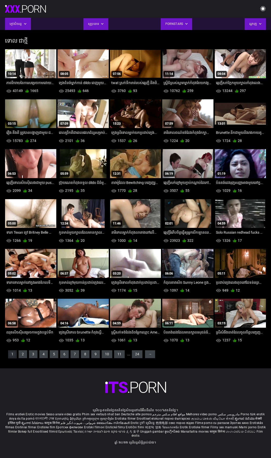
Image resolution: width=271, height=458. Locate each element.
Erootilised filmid (45, 431)
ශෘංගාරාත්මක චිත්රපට (241, 431)
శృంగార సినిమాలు (32, 423)
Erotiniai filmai (26, 427)
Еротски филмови (70, 427)
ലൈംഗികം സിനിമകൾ (114, 423)
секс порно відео (181, 423)
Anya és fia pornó (21, 418)
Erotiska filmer (126, 418)
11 (119, 354)
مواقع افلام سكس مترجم (168, 414)
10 (107, 354)
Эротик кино (240, 423)
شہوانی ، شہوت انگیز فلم (78, 423)
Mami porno (248, 427)
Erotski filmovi (94, 427)
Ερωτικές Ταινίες (71, 431)
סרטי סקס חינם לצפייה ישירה (104, 431)
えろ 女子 (132, 431)
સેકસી (230, 418)
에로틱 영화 (153, 427)
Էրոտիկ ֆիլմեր (68, 418)
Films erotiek (15, 414)
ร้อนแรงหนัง (171, 427)
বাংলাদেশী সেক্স (44, 418)
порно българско (177, 418)
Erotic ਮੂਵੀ (138, 423)
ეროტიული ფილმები (98, 418)
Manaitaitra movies (195, 431)
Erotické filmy (115, 427)
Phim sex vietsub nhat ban (101, 414)
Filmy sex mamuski (224, 427)
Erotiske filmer (199, 427)
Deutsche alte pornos (136, 414)
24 (137, 354)
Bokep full (25, 431)
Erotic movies (36, 414)
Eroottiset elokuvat (151, 418)
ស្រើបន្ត (151, 423)
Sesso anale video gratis (63, 414)
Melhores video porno (201, 414)
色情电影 (162, 423)
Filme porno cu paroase (212, 423)
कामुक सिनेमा (52, 423)
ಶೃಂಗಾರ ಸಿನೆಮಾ (245, 418)
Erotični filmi (135, 427)
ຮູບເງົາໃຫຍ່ (173, 431)
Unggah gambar (152, 431)
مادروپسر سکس (229, 414)
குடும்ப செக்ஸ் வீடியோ (208, 418)
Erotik (184, 427)
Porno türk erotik (253, 414)
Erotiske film (46, 427)
